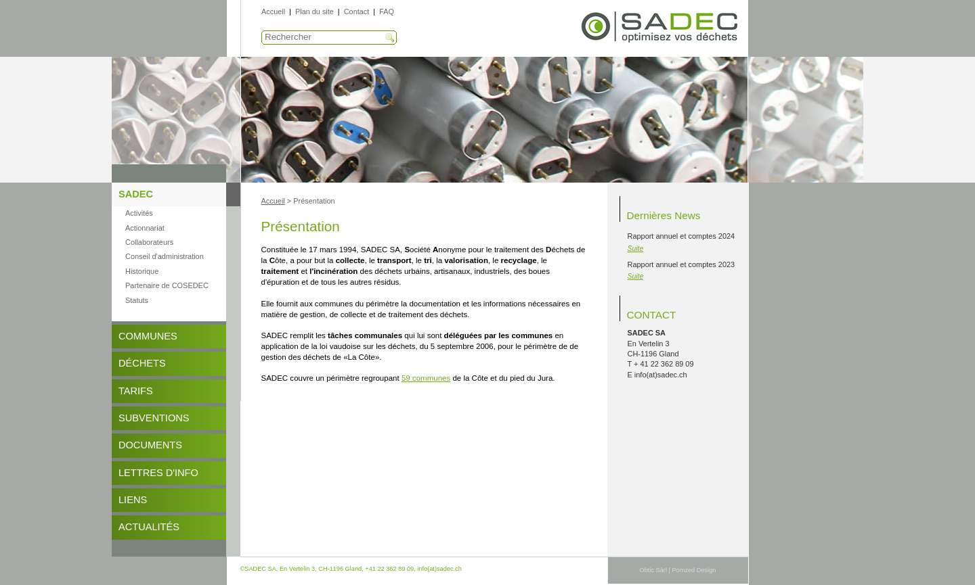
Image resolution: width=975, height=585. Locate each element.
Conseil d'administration (164, 256)
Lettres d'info (158, 472)
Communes (147, 336)
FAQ (386, 11)
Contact (356, 11)
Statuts (136, 300)
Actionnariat (145, 228)
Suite (636, 248)
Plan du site (314, 11)
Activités (139, 213)
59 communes (426, 378)
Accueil (273, 11)
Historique (141, 271)
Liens (132, 499)
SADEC (135, 194)
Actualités (148, 526)
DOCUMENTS (150, 445)
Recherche (390, 37)
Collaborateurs (149, 242)
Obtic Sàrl (653, 570)
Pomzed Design (694, 570)
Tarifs (135, 390)
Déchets (142, 363)
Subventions (154, 418)
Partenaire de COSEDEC (167, 285)
